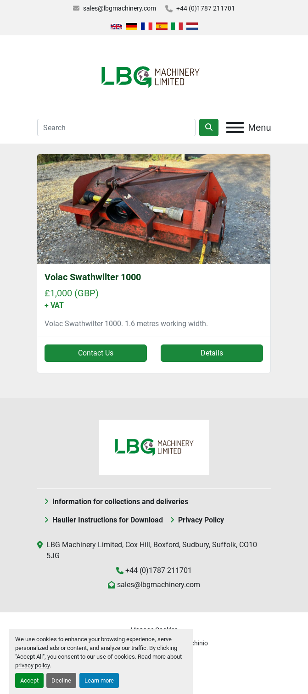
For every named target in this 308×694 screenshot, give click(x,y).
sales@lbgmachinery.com (119, 8)
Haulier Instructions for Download (107, 520)
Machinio (195, 643)
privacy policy (32, 665)
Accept (29, 680)
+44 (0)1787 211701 (205, 8)
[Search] (116, 127)
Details (212, 353)
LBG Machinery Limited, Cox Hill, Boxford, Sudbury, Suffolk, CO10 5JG (151, 550)
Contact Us (95, 353)
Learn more (99, 680)
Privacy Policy (201, 520)
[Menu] (235, 127)
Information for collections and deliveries (120, 501)
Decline (61, 680)
